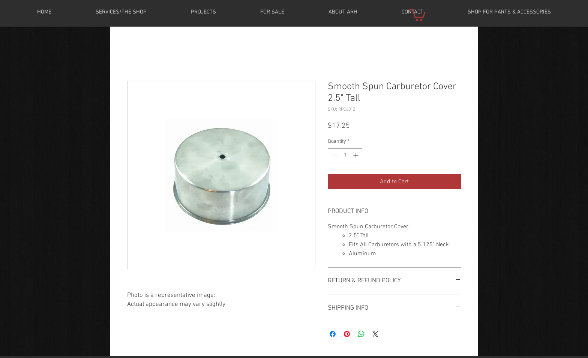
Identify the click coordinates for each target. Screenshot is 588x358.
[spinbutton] (345, 155)
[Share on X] (375, 334)
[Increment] (356, 155)
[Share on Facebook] (332, 334)
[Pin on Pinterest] (346, 334)
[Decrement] (333, 155)
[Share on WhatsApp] (361, 334)
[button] (203, 11)
